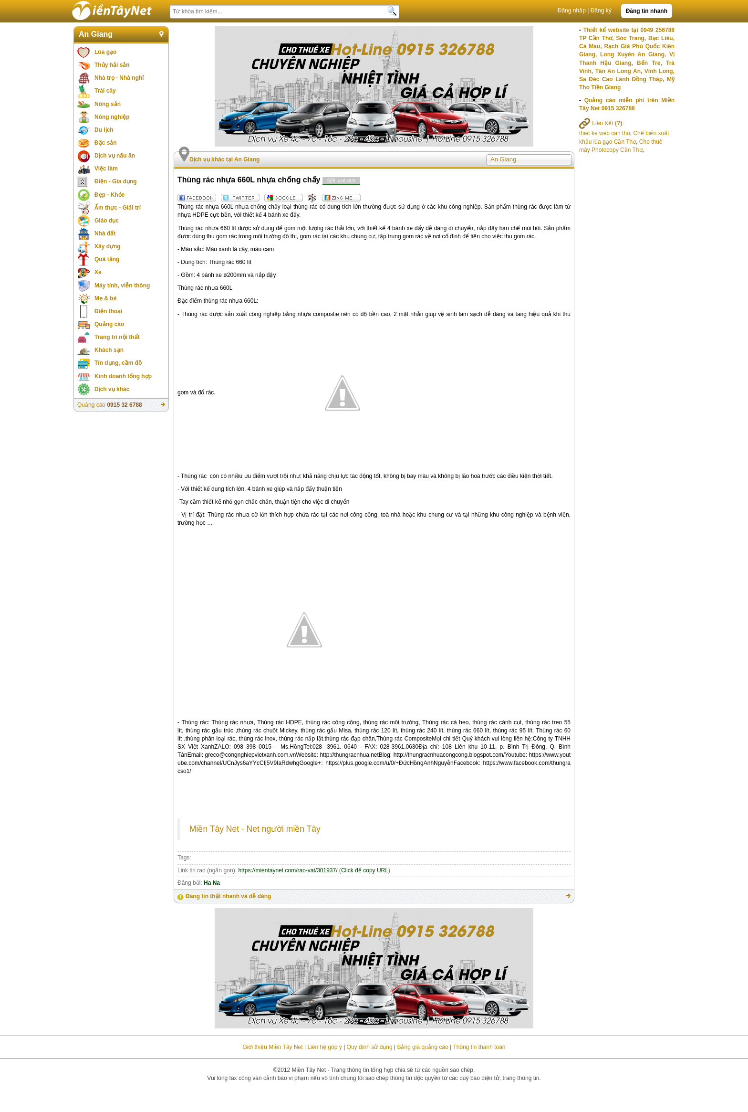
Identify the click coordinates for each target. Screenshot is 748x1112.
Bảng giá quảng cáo (422, 1047)
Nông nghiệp (112, 117)
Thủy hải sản (112, 65)
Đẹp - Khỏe (109, 194)
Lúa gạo (105, 52)
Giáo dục (106, 220)
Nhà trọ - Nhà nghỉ (119, 77)
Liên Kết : (601, 123)
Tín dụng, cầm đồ (118, 363)
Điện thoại (108, 311)
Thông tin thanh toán (479, 1047)
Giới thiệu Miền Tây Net (272, 1047)
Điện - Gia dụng (115, 181)
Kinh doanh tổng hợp (123, 376)
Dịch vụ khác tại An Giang (224, 159)
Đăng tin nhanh (646, 11)
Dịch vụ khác (111, 389)
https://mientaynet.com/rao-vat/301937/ (287, 870)
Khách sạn (109, 350)
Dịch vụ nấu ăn (114, 155)
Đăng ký (601, 10)
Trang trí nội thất (117, 337)
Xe (98, 272)
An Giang (96, 34)
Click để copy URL (364, 870)
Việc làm (106, 168)
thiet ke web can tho (604, 133)
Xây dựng (107, 246)
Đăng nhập (572, 10)
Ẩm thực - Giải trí (117, 207)
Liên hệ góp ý (324, 1047)
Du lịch (104, 130)
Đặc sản (105, 142)
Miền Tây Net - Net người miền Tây (255, 829)
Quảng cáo (109, 324)
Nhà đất (104, 233)
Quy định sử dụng (370, 1047)
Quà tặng (106, 259)
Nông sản (107, 104)
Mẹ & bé (105, 298)
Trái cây (105, 90)
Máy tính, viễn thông (122, 285)
